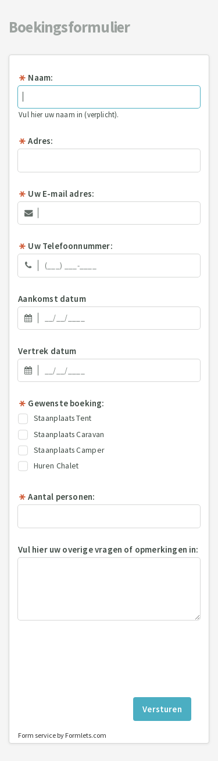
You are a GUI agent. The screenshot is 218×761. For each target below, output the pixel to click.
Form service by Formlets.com (62, 735)
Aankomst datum (52, 298)
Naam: (35, 77)
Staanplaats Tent (55, 418)
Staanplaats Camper (61, 450)
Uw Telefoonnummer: (65, 245)
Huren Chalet (48, 466)
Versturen (162, 709)
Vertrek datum (47, 350)
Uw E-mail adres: (56, 193)
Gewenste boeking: (61, 403)
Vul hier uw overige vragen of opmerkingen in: (108, 549)
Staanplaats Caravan (61, 435)
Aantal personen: (56, 496)
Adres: (35, 140)
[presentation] (109, 658)
